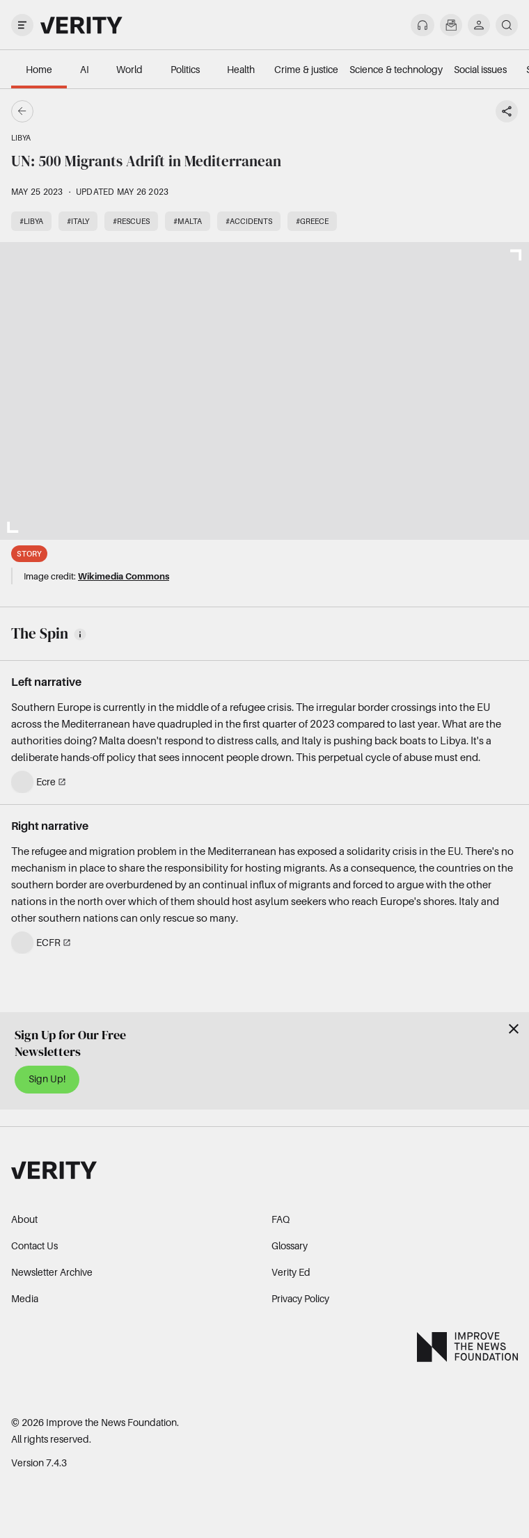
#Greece (312, 221)
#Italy (78, 221)
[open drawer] (22, 25)
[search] (507, 25)
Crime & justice (306, 69)
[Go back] (143, 111)
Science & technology (396, 69)
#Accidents (249, 221)
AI (84, 69)
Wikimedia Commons (123, 576)
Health (241, 69)
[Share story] (507, 111)
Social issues (480, 69)
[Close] (513, 1029)
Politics (185, 69)
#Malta (187, 221)
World (129, 69)
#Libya (31, 221)
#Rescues (131, 221)
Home (39, 69)
